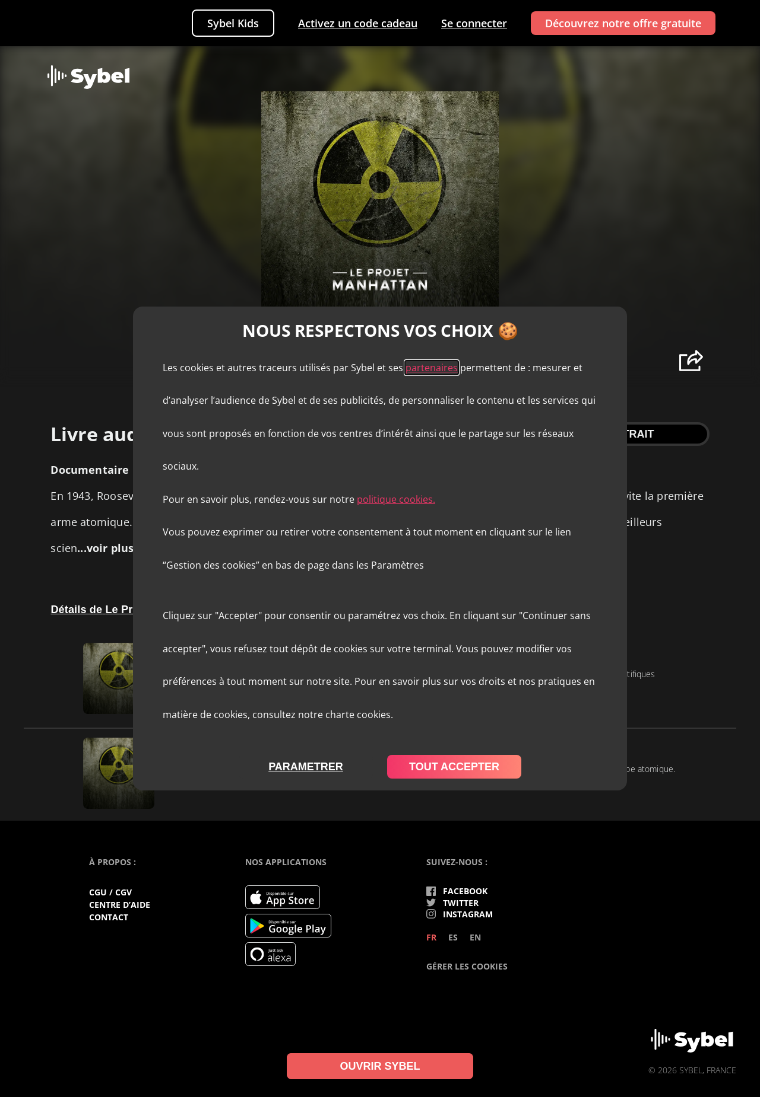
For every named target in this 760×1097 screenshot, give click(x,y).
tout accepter (454, 767)
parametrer (305, 767)
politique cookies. (396, 499)
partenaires (432, 367)
